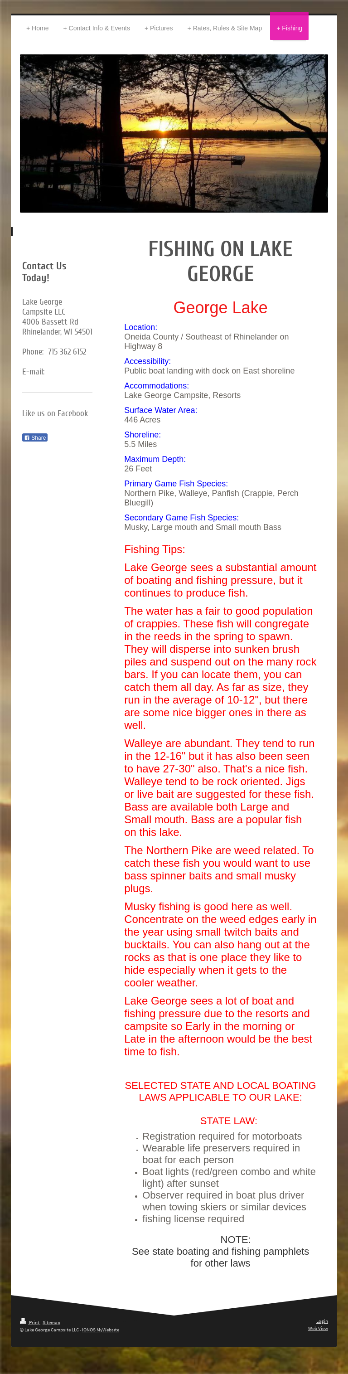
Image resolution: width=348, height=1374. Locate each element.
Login (322, 1321)
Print (30, 1322)
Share (35, 438)
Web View (318, 1328)
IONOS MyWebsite (100, 1329)
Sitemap (51, 1322)
